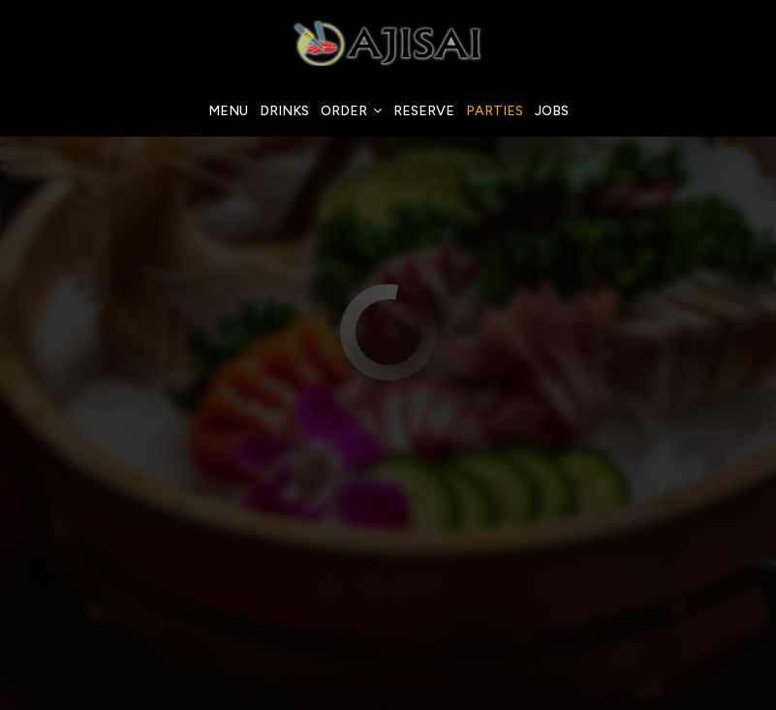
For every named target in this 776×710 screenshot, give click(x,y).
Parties (494, 111)
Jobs (552, 111)
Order (351, 111)
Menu (228, 111)
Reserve (423, 111)
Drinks (284, 111)
